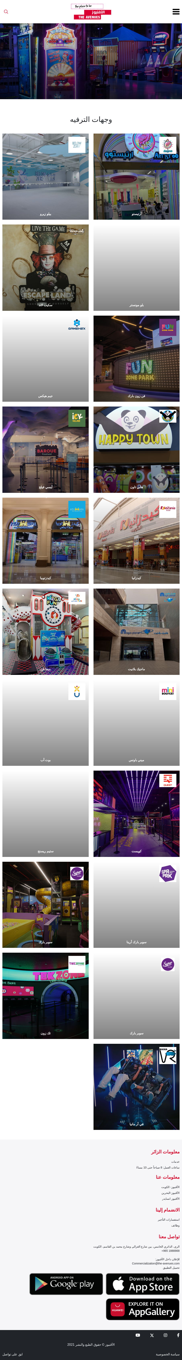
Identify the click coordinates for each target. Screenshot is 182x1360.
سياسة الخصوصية (168, 1354)
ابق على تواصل (12, 1354)
